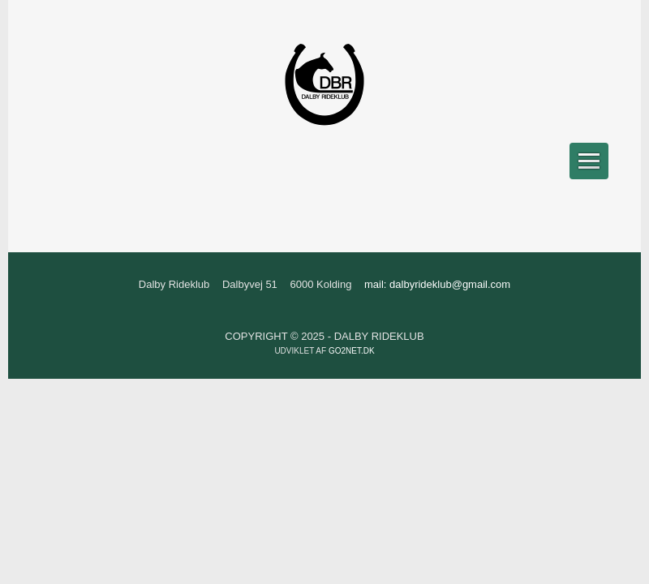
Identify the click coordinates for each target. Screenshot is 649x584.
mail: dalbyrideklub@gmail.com (437, 284)
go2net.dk (352, 350)
